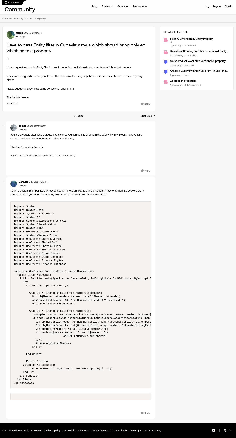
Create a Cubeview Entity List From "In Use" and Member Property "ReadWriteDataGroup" (198, 71)
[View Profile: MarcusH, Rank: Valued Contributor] (13, 184)
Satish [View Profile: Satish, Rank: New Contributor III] (19, 33)
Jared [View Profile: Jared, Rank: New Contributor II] (187, 75)
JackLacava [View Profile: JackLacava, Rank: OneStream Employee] (190, 45)
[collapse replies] (3, 126)
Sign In (228, 6)
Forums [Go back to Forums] (30, 18)
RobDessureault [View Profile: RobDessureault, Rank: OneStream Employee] (193, 85)
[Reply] (145, 104)
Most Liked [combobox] (148, 116)
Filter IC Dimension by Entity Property (191, 38)
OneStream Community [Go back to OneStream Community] (12, 18)
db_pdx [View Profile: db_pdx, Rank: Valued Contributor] (22, 126)
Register (217, 6)
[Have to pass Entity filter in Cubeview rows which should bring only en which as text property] (23, 129)
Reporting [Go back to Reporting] (41, 18)
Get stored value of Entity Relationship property (198, 61)
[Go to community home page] (19, 6)
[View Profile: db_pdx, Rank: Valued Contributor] (13, 127)
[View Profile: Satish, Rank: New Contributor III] (11, 35)
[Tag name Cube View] (12, 103)
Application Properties (183, 80)
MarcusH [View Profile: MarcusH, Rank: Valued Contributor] (23, 182)
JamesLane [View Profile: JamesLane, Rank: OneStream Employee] (192, 55)
